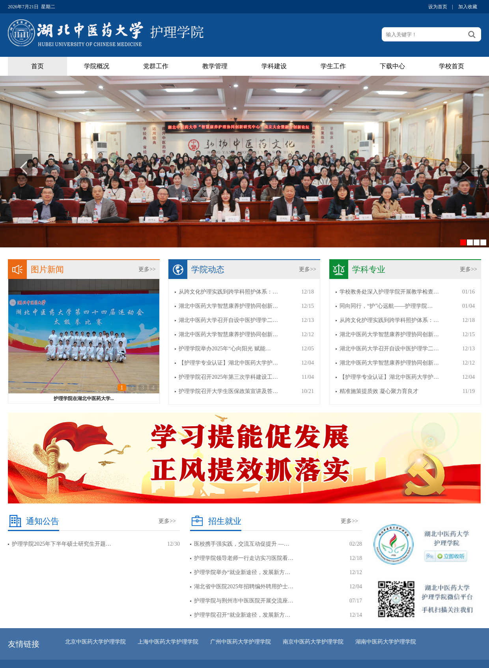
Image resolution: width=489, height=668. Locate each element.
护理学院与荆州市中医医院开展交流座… (243, 601)
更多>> (147, 269)
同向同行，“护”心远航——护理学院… (386, 306)
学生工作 (333, 66)
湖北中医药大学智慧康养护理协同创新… (228, 306)
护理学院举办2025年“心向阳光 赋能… (225, 349)
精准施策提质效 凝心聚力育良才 (379, 391)
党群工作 (155, 66)
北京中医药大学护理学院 (95, 642)
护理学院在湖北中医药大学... (84, 398)
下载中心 (392, 66)
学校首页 (451, 66)
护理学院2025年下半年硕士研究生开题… (61, 544)
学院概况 (96, 66)
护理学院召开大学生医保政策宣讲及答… (228, 391)
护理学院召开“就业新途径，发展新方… (242, 615)
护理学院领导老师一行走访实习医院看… (243, 558)
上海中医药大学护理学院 (168, 642)
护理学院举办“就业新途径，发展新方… (242, 572)
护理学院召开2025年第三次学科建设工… (228, 377)
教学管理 (215, 66)
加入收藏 (467, 6)
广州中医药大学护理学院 (240, 642)
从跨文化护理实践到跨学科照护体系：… (228, 292)
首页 (37, 66)
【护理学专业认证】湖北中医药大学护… (228, 363)
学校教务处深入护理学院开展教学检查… (389, 292)
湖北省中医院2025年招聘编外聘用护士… (243, 586)
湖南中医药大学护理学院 (385, 642)
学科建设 (274, 66)
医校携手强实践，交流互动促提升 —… (241, 544)
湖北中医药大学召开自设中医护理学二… (228, 320)
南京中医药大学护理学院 (313, 642)
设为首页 (437, 6)
